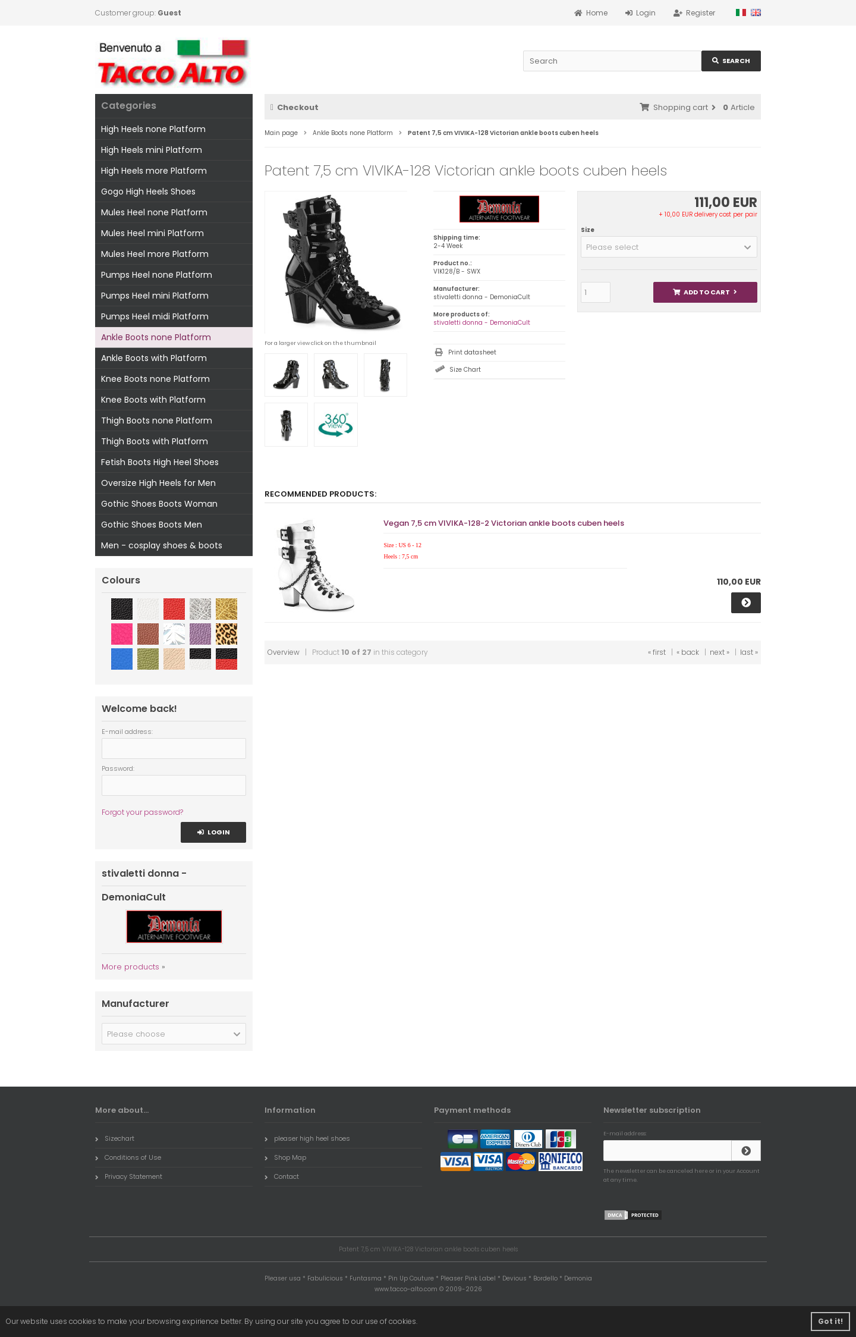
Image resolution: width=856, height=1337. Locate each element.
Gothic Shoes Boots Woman (159, 504)
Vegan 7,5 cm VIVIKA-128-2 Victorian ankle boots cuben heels (503, 523)
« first (657, 652)
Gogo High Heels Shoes (148, 191)
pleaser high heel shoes (307, 1138)
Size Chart (465, 369)
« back (687, 652)
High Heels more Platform (154, 171)
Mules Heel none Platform (154, 212)
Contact (282, 1176)
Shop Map (285, 1157)
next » (719, 652)
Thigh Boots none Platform (156, 420)
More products (130, 966)
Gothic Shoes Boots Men (151, 525)
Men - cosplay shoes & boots (161, 545)
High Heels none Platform (153, 129)
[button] (669, 247)
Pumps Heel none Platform (156, 275)
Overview (284, 652)
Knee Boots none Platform (155, 379)
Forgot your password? (142, 812)
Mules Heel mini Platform (152, 233)
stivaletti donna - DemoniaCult (481, 322)
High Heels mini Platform (151, 150)
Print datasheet (472, 352)
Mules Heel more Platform (155, 254)
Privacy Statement (128, 1176)
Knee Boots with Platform (153, 400)
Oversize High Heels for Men (158, 483)
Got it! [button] (830, 1321)
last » (749, 652)
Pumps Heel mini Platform (155, 296)
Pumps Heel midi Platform (155, 316)
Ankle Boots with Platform (154, 358)
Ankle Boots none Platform (156, 337)
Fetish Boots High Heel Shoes (160, 462)
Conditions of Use (128, 1157)
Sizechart (114, 1138)
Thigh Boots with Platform (154, 441)
